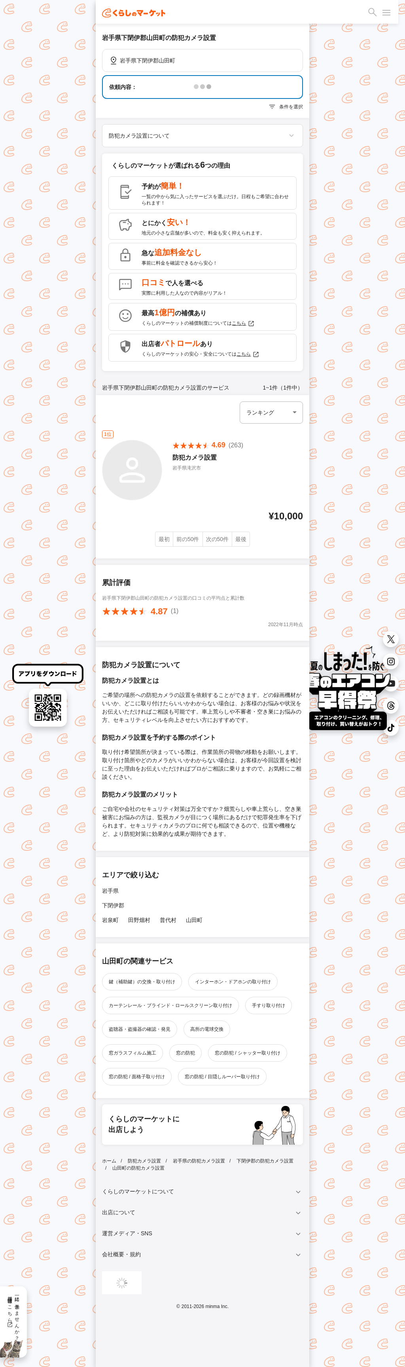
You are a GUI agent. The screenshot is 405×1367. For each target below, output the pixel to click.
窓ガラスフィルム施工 (132, 1053)
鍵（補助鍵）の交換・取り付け (142, 982)
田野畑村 (139, 920)
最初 (164, 539)
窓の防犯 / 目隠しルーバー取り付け (222, 1076)
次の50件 (217, 539)
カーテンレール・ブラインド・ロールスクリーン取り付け (170, 1005)
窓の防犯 (185, 1053)
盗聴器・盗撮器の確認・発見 (139, 1029)
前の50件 (187, 539)
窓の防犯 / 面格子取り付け (137, 1076)
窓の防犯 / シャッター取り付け (247, 1053)
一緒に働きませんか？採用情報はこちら (13, 1316)
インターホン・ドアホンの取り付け (233, 982)
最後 (240, 539)
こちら (243, 323)
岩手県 (110, 891)
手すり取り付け (268, 1005)
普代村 (168, 920)
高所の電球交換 (206, 1029)
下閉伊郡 (113, 905)
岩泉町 (110, 920)
